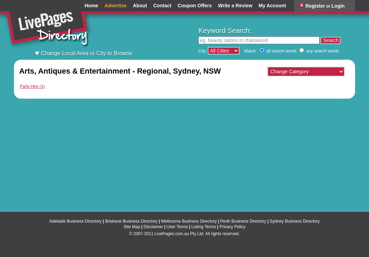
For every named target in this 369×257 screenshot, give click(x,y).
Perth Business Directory (243, 221)
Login (338, 6)
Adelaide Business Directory (75, 221)
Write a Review (235, 5)
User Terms (177, 226)
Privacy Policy (232, 226)
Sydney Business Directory (295, 221)
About (140, 5)
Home (91, 5)
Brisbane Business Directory (131, 221)
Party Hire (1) (32, 86)
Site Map (132, 226)
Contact (162, 5)
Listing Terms (203, 226)
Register (315, 6)
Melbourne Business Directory (189, 221)
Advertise (115, 5)
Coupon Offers (195, 5)
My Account (272, 5)
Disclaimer (153, 226)
